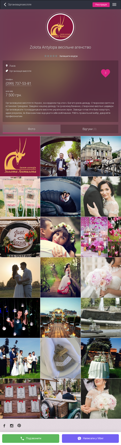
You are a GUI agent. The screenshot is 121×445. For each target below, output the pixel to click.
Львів (12, 65)
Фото (31, 129)
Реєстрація (101, 4)
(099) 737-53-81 (18, 83)
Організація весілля (20, 71)
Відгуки (89, 129)
